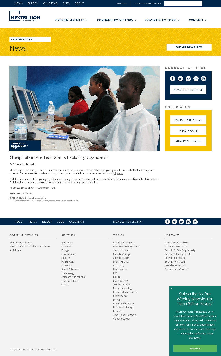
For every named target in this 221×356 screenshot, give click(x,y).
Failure (117, 276)
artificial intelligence (25, 201)
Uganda (118, 173)
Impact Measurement (125, 292)
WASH (64, 284)
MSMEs (117, 299)
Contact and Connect (177, 269)
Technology (27, 198)
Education (66, 246)
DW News (26, 193)
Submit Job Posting (175, 257)
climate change (41, 201)
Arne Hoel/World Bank (43, 188)
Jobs (66, 3)
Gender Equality (122, 284)
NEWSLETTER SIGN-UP (128, 221)
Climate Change (122, 254)
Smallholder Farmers (124, 314)
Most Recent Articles (21, 242)
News (19, 3)
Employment (120, 269)
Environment (68, 254)
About (79, 3)
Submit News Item (189, 47)
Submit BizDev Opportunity (180, 250)
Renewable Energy (123, 307)
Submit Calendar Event (177, 254)
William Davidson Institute (147, 3)
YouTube (190, 77)
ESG (115, 273)
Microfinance (120, 295)
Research (118, 311)
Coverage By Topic (162, 20)
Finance (65, 257)
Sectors (68, 235)
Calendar (50, 3)
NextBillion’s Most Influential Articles (29, 246)
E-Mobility (118, 265)
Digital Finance (121, 261)
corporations (54, 201)
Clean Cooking (121, 250)
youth (75, 201)
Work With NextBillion (177, 242)
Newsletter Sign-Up (188, 89)
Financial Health (191, 143)
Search (206, 3)
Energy (65, 250)
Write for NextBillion (176, 246)
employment (66, 201)
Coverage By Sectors (117, 20)
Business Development (126, 246)
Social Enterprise (190, 121)
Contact (198, 20)
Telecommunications (73, 276)
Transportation (39, 198)
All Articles (15, 250)
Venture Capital (121, 318)
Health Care (192, 132)
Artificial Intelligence (124, 242)
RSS (197, 222)
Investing (66, 265)
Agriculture (67, 242)
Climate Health (121, 257)
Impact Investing (122, 288)
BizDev (33, 3)
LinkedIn (198, 77)
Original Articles (71, 20)
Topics (118, 235)
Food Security (120, 280)
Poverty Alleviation (123, 303)
